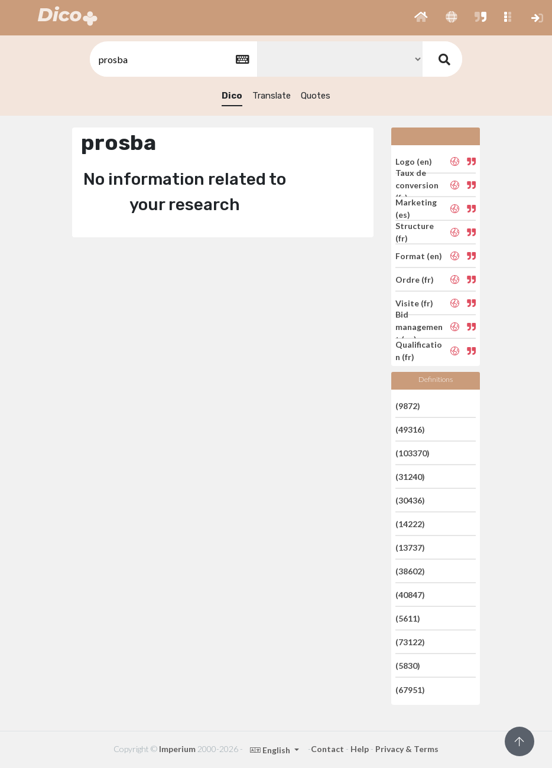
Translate (271, 95)
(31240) (410, 477)
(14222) (410, 524)
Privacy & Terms (407, 749)
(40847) (410, 595)
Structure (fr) (414, 232)
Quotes (315, 95)
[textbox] (172, 59)
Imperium (177, 749)
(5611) (407, 618)
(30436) (410, 500)
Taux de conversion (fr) (417, 185)
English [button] (271, 750)
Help (359, 749)
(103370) (412, 453)
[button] (421, 17)
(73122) (410, 642)
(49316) (410, 429)
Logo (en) (413, 161)
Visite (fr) (414, 303)
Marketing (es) (416, 208)
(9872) (407, 405)
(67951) (410, 689)
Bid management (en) (419, 326)
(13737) (410, 547)
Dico (232, 95)
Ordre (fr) (414, 279)
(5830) (407, 666)
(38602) (410, 571)
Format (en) (418, 256)
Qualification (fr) (418, 350)
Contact (327, 749)
